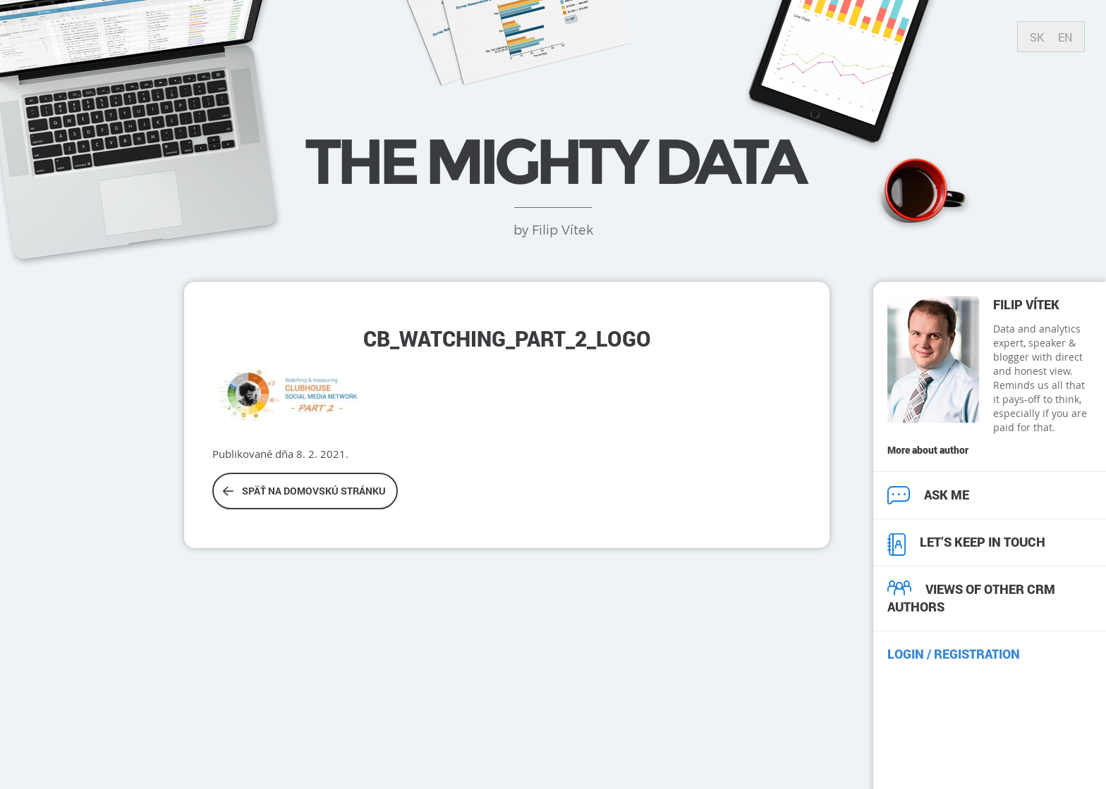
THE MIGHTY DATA (553, 161)
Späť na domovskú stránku (304, 490)
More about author (927, 449)
